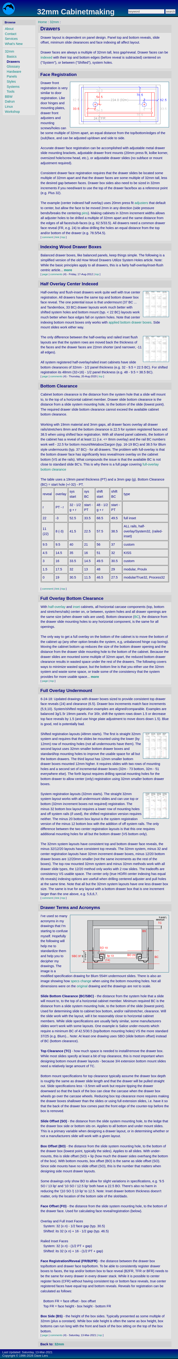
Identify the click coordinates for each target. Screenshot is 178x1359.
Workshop (12, 111)
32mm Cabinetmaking (76, 12)
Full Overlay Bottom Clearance (71, 598)
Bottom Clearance (58, 386)
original (82, 986)
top (63, 237)
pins (85, 213)
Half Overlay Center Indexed (69, 283)
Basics (11, 56)
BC (136, 617)
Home (42, 22)
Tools (11, 91)
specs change (81, 981)
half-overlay (56, 607)
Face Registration (58, 74)
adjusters (141, 203)
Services (11, 39)
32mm (9, 51)
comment (47, 237)
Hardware (14, 71)
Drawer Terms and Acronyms (70, 907)
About (9, 29)
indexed (46, 57)
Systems (13, 86)
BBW (9, 96)
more (68, 270)
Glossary (13, 66)
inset (76, 607)
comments (56, 274)
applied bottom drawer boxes (130, 322)
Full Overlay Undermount (66, 690)
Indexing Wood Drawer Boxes (71, 246)
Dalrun (10, 101)
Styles (11, 81)
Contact (10, 34)
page (45, 274)
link (57, 237)
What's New (13, 44)
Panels (12, 76)
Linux (9, 106)
